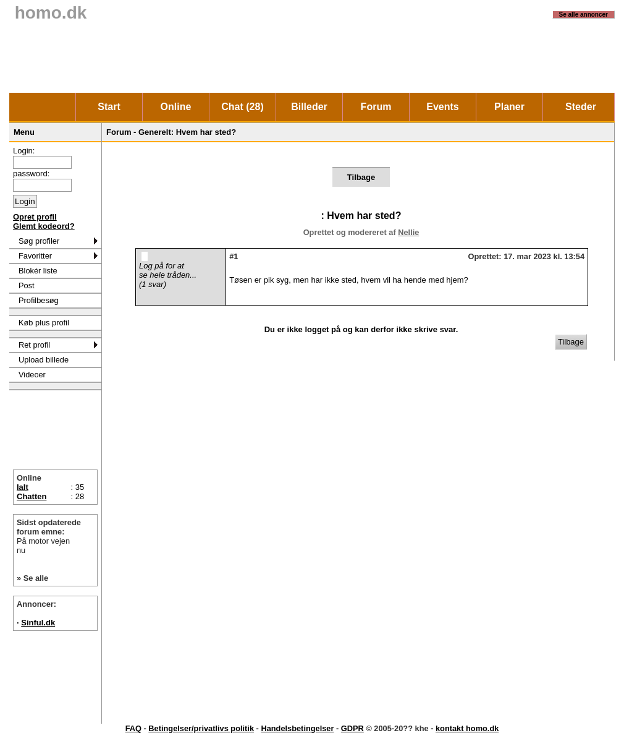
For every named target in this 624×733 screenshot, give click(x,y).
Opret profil (35, 216)
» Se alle (32, 578)
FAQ (133, 728)
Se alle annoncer (583, 14)
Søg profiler (39, 241)
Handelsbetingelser (297, 728)
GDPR (352, 728)
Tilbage (361, 177)
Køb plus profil (44, 322)
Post (27, 285)
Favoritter (35, 255)
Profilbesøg (39, 300)
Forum (376, 106)
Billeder (309, 106)
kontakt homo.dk (467, 728)
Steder (580, 106)
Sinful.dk (38, 622)
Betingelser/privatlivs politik (201, 728)
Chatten (31, 496)
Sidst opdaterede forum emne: (55, 536)
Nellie (408, 232)
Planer (509, 106)
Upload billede (44, 359)
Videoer (32, 374)
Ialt (22, 487)
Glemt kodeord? (44, 226)
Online (176, 106)
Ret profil (34, 344)
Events (442, 106)
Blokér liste (38, 270)
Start (109, 106)
